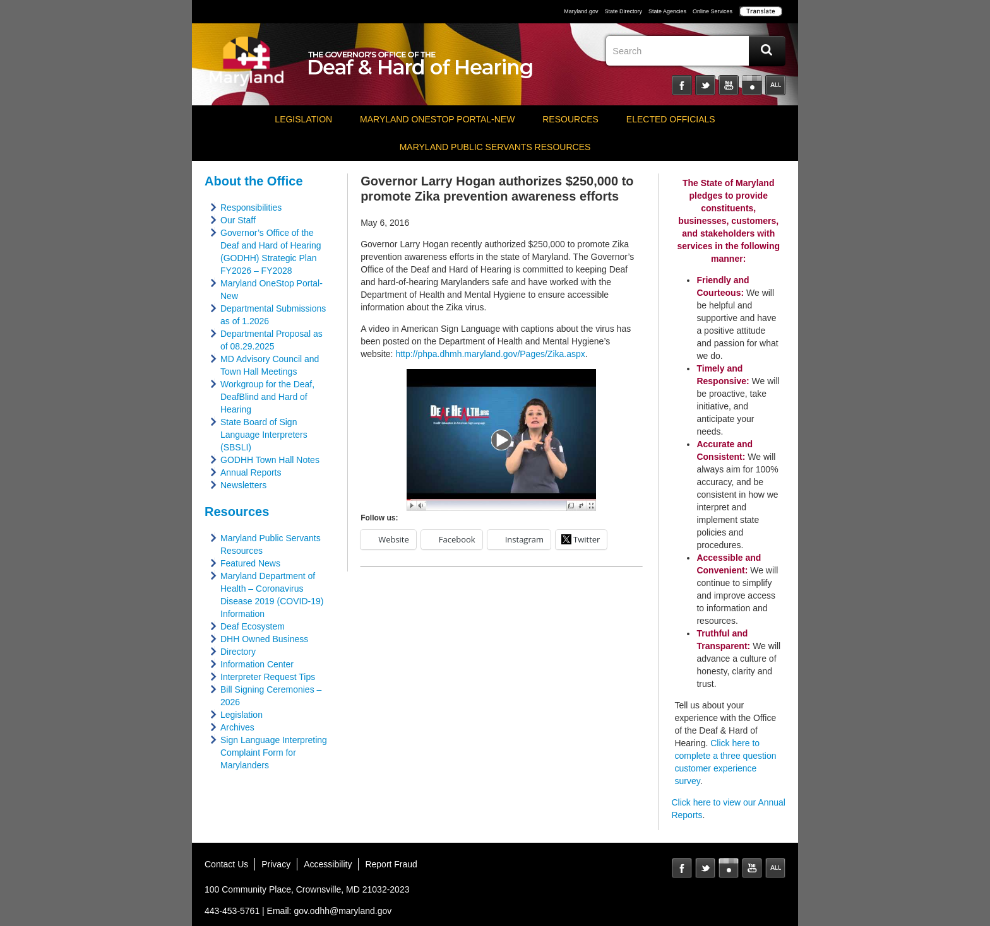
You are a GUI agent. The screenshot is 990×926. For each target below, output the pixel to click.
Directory (238, 652)
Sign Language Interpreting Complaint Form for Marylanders (273, 752)
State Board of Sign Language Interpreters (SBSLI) (263, 434)
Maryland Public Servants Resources (495, 147)
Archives (237, 727)
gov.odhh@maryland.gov (342, 911)
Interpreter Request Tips (267, 677)
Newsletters (243, 485)
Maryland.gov (581, 11)
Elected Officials (670, 119)
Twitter (705, 85)
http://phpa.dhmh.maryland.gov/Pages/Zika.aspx (490, 354)
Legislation (303, 119)
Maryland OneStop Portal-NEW (437, 119)
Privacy (275, 864)
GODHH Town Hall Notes (269, 460)
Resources (570, 119)
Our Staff (238, 220)
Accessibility (328, 864)
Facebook (682, 85)
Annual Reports (251, 472)
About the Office (254, 181)
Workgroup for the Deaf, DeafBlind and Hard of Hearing (267, 396)
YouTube (729, 85)
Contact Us (226, 864)
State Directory (623, 11)
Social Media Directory (775, 85)
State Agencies (667, 11)
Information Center (257, 664)
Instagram (752, 85)
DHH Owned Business (264, 639)
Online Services (712, 11)
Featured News (250, 563)
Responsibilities (251, 207)
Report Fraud (391, 864)
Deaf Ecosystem (252, 626)
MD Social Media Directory (775, 868)
